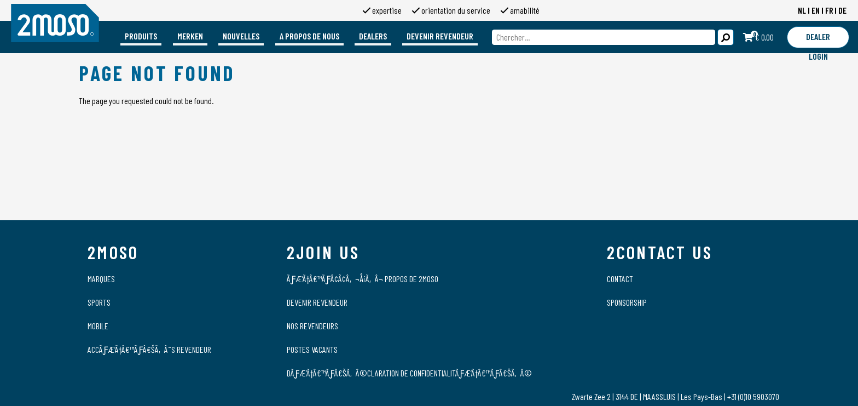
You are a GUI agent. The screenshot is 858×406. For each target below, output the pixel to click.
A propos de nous (309, 36)
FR (829, 10)
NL (802, 10)
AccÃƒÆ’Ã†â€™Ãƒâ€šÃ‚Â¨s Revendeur (149, 349)
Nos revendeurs (312, 326)
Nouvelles (241, 36)
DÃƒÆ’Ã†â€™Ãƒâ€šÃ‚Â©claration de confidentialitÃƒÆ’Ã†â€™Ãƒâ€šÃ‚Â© (409, 373)
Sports (99, 302)
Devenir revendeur (440, 36)
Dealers (373, 36)
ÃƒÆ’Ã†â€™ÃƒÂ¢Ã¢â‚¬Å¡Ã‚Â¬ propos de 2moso (362, 278)
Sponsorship (627, 302)
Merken (190, 36)
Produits (141, 36)
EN (815, 10)
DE (842, 10)
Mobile (98, 326)
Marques (101, 278)
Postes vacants (312, 349)
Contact (620, 278)
